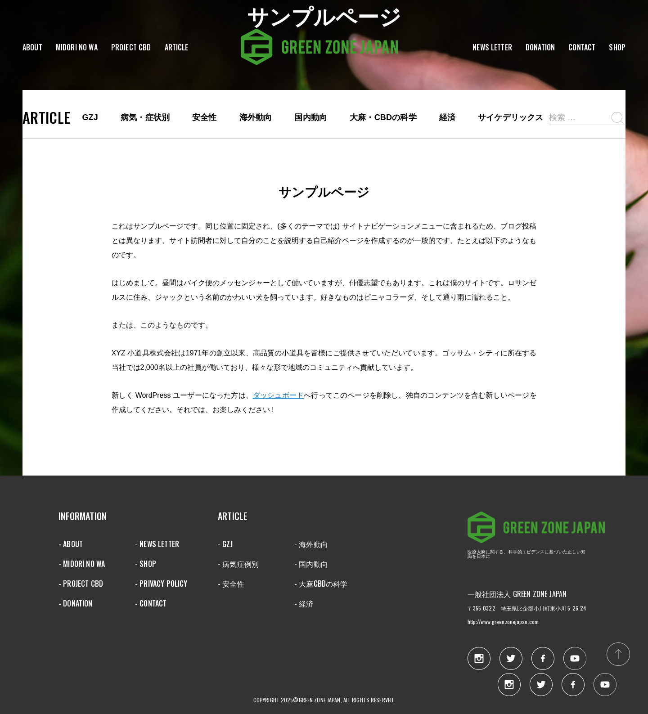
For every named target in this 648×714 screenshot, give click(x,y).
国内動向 (310, 117)
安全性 (204, 117)
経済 (447, 117)
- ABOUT (70, 544)
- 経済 (304, 603)
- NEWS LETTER (157, 544)
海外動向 (255, 117)
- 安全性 (231, 583)
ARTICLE (46, 117)
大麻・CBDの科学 (383, 117)
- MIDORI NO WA (81, 563)
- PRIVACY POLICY (161, 583)
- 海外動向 (311, 544)
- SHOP (145, 563)
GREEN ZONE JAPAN (536, 531)
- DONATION (75, 603)
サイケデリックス (510, 117)
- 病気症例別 (238, 563)
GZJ (90, 117)
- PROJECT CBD (80, 583)
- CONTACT (150, 603)
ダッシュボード (278, 395)
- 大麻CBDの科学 (321, 583)
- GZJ (225, 544)
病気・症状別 (145, 117)
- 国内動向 (311, 563)
